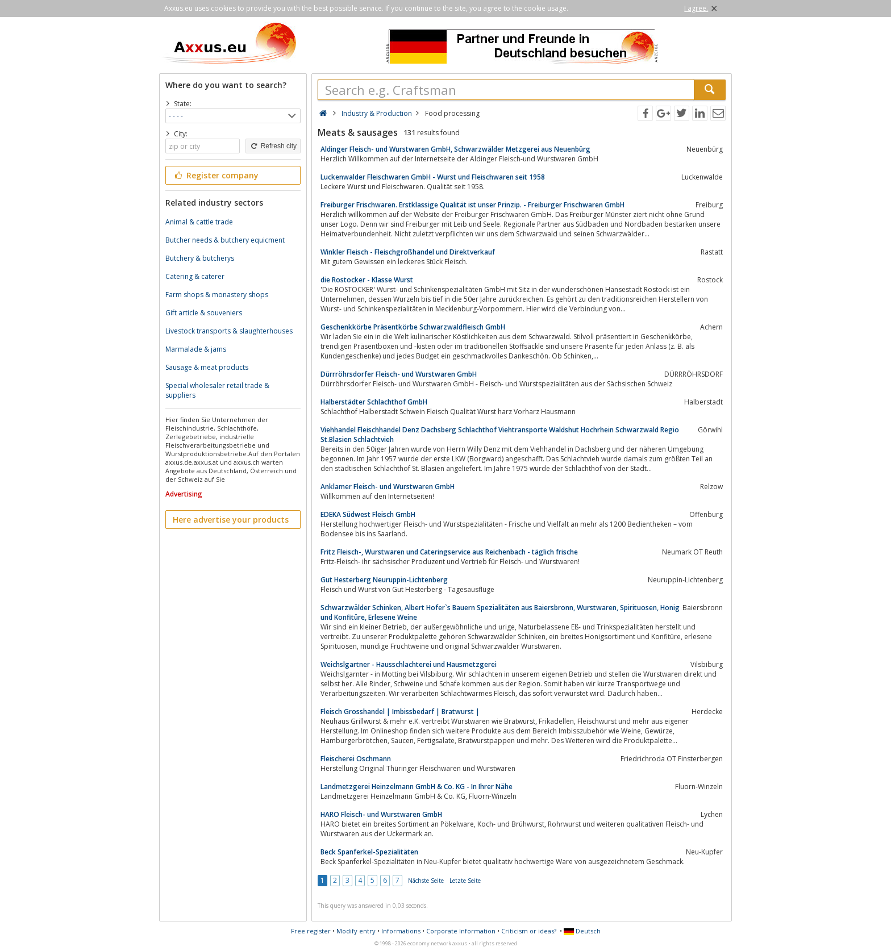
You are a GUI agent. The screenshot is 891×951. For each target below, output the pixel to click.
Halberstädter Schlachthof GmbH (373, 402)
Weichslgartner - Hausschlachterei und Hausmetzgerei (408, 664)
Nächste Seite (426, 881)
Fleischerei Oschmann (355, 759)
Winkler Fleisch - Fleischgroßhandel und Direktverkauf (407, 252)
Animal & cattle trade (199, 222)
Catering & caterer (194, 276)
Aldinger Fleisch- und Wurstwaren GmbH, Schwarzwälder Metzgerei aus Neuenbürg (455, 149)
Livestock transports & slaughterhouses (229, 331)
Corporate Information (461, 931)
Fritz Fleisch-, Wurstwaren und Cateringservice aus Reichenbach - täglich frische (449, 552)
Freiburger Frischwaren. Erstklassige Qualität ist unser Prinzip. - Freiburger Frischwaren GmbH (472, 205)
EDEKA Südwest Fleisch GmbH (367, 514)
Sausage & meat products (206, 367)
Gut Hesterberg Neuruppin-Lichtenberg (384, 580)
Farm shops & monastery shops (216, 294)
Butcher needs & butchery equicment (225, 240)
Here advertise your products (231, 519)
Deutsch (582, 931)
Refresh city (273, 146)
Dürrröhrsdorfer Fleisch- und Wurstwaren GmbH (398, 374)
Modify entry (356, 931)
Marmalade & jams (195, 349)
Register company (216, 175)
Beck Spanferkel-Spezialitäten (369, 852)
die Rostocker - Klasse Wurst (366, 280)
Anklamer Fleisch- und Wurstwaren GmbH (387, 486)
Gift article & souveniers (203, 313)
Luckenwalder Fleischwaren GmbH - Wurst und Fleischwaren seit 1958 (432, 177)
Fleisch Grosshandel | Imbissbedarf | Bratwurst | (400, 711)
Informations (400, 931)
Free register (311, 931)
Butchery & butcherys (199, 258)
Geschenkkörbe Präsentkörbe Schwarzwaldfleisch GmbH (412, 327)
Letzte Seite (465, 881)
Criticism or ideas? (528, 931)
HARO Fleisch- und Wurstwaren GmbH (381, 814)
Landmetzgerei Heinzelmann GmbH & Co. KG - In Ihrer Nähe (416, 786)
